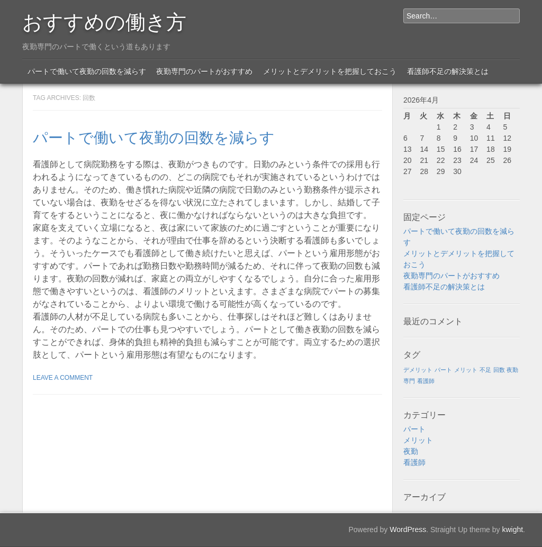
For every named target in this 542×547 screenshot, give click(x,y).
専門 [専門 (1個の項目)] (409, 381)
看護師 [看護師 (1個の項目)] (426, 381)
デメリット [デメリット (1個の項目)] (417, 370)
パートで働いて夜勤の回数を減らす (87, 71)
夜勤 (410, 451)
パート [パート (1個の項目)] (443, 370)
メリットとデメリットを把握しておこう (329, 71)
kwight (512, 529)
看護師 (414, 462)
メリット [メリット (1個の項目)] (465, 370)
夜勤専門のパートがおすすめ (204, 71)
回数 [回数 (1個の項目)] (499, 370)
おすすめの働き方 (104, 20)
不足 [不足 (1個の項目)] (485, 370)
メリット (418, 440)
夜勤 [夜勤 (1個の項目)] (512, 370)
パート (414, 429)
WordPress (408, 529)
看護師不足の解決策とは (448, 71)
